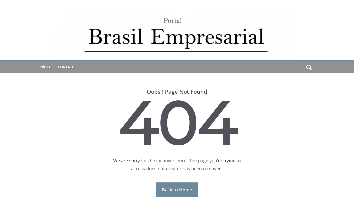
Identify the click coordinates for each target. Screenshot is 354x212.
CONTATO (66, 67)
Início (44, 67)
